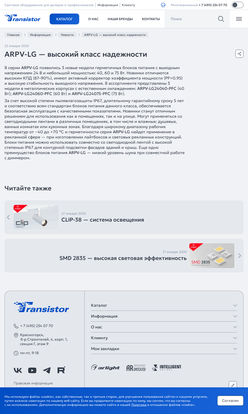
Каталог (64, 19)
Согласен (230, 400)
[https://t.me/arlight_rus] (47, 370)
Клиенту (128, 5)
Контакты (151, 19)
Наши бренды (120, 19)
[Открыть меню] (239, 19)
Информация (107, 5)
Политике (138, 405)
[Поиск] (221, 19)
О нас (93, 19)
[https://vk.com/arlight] (18, 370)
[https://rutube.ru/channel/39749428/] (61, 370)
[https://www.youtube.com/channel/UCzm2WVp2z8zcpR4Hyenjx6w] (32, 370)
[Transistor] (23, 17)
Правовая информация (33, 383)
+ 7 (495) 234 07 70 (213, 5)
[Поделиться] (239, 54)
